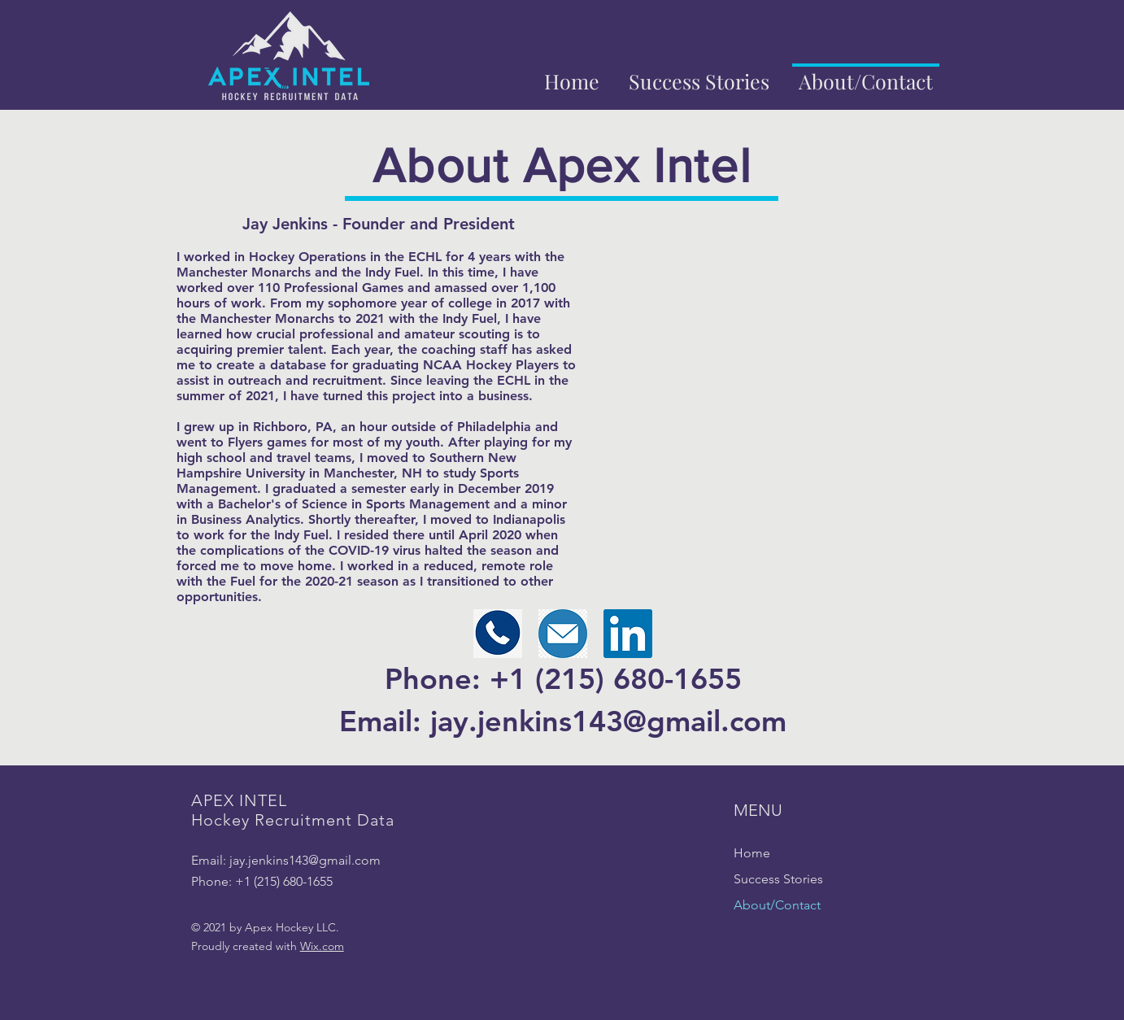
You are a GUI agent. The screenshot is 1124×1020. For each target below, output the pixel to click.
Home (752, 853)
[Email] (562, 633)
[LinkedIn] (627, 633)
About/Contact (777, 905)
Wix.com (322, 946)
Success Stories (778, 879)
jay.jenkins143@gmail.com (305, 860)
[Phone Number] (497, 633)
